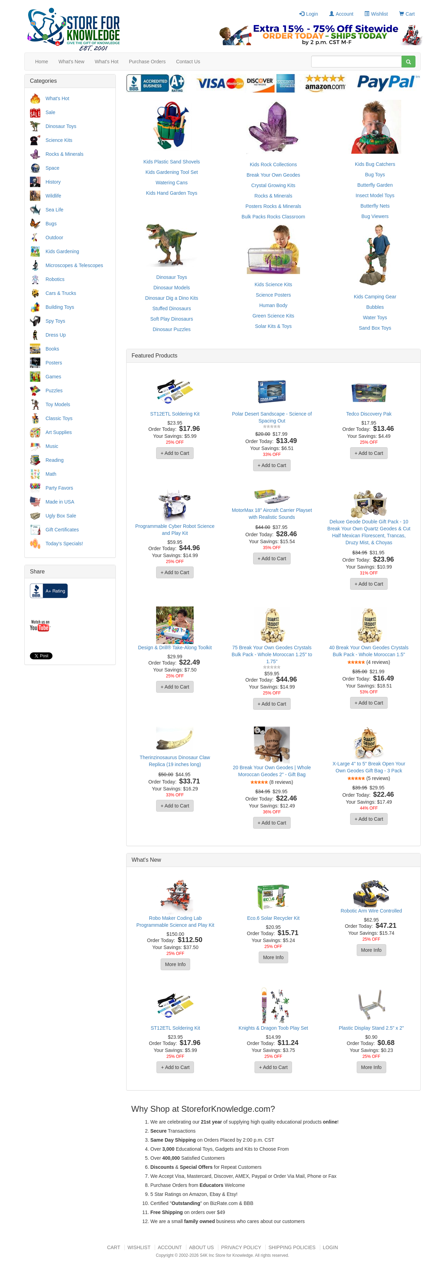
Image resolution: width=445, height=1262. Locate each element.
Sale (50, 112)
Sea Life (54, 209)
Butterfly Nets (375, 206)
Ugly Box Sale (61, 516)
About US (201, 1247)
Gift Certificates (62, 529)
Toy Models (58, 404)
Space (52, 168)
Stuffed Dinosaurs (171, 308)
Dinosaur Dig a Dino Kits (171, 298)
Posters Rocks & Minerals (273, 206)
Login (308, 14)
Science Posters (273, 295)
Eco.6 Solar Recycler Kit (273, 918)
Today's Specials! (64, 543)
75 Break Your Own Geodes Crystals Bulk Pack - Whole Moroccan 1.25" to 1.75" (272, 654)
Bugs (51, 223)
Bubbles (375, 307)
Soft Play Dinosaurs (171, 319)
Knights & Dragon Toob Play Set (273, 1028)
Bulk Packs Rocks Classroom (273, 216)
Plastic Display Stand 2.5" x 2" (371, 1028)
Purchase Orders (147, 61)
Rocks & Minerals (64, 154)
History (53, 182)
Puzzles (54, 390)
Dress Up (56, 335)
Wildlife (53, 196)
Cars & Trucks (61, 293)
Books (52, 349)
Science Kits (59, 140)
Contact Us (188, 61)
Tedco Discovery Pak (369, 414)
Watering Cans (172, 182)
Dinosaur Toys (61, 126)
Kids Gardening (62, 251)
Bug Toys (375, 174)
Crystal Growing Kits (273, 185)
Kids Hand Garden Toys (171, 193)
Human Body (273, 305)
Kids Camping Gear (375, 296)
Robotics (55, 279)
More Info (175, 964)
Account (341, 14)
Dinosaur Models (171, 287)
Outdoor (54, 237)
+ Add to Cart (175, 453)
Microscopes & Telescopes (74, 265)
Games (53, 376)
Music (52, 446)
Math (51, 474)
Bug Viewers (375, 216)
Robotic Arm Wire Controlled (371, 911)
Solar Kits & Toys (273, 326)
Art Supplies (59, 432)
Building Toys (60, 307)
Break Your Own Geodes (273, 175)
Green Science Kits (273, 316)
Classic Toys (59, 418)
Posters (54, 362)
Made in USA (60, 502)
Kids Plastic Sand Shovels (171, 161)
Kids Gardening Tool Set (171, 172)
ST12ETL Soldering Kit (175, 414)
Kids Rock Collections (273, 164)
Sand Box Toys (375, 328)
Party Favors (59, 488)
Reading (55, 460)
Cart (407, 14)
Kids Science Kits (273, 284)
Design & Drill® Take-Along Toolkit (175, 647)
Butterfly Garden (375, 185)
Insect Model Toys (375, 195)
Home (41, 61)
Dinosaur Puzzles (172, 329)
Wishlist (376, 14)
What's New (71, 61)
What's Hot (107, 61)
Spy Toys (55, 321)
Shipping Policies (291, 1247)
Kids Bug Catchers (375, 164)
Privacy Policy (241, 1247)
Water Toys (375, 317)
